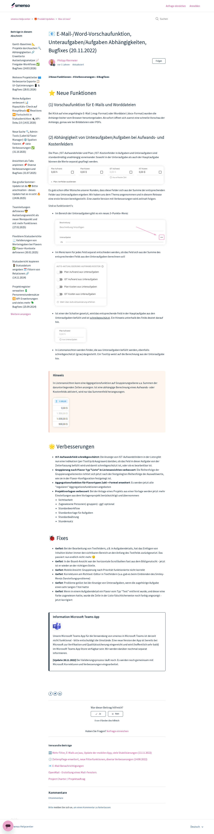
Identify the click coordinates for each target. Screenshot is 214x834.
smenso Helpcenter (20, 18)
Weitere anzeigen (21, 314)
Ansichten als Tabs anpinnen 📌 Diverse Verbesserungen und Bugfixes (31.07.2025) (24, 167)
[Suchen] (178, 18)
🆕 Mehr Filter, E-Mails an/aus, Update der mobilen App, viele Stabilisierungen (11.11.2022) (100, 752)
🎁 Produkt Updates (44, 18)
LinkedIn (60, 694)
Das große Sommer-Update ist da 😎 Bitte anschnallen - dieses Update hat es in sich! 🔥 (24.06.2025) (26, 190)
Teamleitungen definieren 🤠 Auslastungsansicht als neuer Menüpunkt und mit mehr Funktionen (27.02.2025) (25, 217)
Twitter (55, 694)
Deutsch (195, 826)
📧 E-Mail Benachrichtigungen (66, 765)
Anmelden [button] (195, 6)
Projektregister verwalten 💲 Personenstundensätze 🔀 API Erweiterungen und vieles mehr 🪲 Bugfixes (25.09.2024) (25, 296)
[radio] (98, 713)
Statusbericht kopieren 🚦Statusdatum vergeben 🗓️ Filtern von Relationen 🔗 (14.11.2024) (26, 269)
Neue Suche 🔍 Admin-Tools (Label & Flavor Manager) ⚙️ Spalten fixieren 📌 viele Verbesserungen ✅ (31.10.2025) (25, 141)
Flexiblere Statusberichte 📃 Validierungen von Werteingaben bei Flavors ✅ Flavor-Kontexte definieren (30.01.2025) (27, 244)
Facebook (50, 694)
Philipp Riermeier (67, 60)
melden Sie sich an (63, 807)
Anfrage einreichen (176, 6)
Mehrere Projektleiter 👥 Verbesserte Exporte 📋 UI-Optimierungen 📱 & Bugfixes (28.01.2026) (26, 83)
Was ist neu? (64, 18)
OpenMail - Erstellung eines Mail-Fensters (72, 772)
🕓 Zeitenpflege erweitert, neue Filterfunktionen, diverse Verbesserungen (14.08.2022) (97, 759)
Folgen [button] (159, 61)
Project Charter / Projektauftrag (66, 779)
